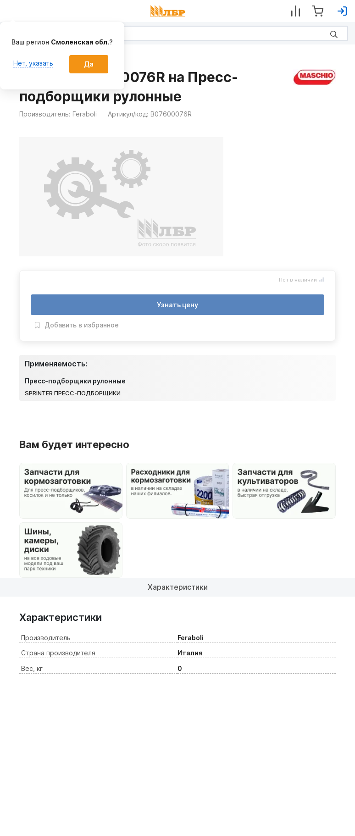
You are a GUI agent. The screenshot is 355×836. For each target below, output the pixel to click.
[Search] (177, 33)
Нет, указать (33, 63)
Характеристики (178, 587)
